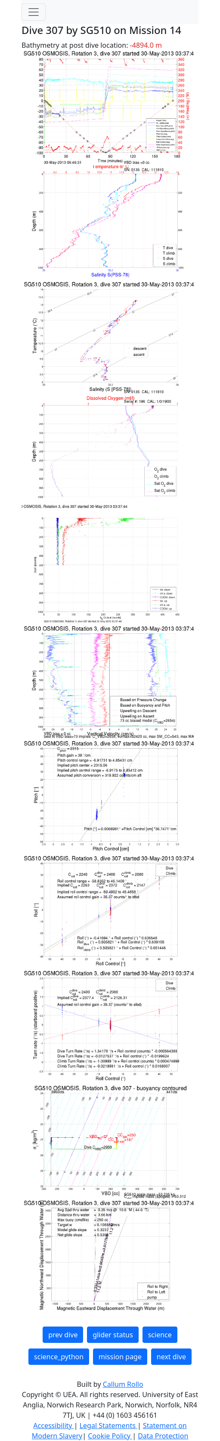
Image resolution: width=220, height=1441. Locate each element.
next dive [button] (171, 1356)
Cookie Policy (110, 1436)
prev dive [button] (62, 1334)
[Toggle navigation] (34, 12)
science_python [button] (59, 1356)
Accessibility (53, 1425)
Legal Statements (108, 1425)
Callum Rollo (123, 1384)
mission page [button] (120, 1356)
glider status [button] (113, 1334)
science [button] (160, 1334)
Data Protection (163, 1436)
